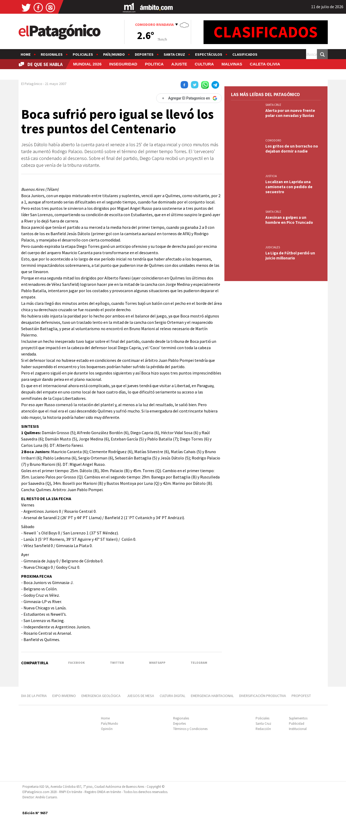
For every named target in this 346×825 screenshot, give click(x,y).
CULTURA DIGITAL (172, 695)
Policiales (83, 54)
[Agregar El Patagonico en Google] (189, 98)
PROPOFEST (301, 695)
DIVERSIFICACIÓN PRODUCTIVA (262, 695)
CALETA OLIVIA (265, 64)
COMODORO (273, 140)
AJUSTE (179, 64)
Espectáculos (208, 54)
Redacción (263, 729)
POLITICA (154, 64)
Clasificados (244, 54)
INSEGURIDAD (123, 64)
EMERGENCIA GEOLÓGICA (101, 695)
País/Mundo (114, 54)
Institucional (298, 729)
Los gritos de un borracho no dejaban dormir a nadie (291, 149)
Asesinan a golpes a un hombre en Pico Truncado (289, 220)
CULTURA (204, 64)
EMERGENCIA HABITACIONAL (212, 695)
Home (26, 54)
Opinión (107, 729)
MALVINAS (232, 64)
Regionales (52, 54)
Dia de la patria (34, 695)
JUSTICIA (271, 176)
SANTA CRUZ (273, 105)
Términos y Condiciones (190, 729)
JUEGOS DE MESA (140, 695)
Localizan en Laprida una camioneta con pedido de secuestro (288, 186)
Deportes (144, 54)
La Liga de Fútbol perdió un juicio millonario (290, 255)
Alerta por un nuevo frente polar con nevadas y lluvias (290, 113)
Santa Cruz (174, 54)
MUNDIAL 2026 (87, 64)
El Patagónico (31, 83)
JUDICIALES (272, 247)
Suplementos (298, 718)
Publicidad (296, 723)
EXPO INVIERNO (64, 695)
